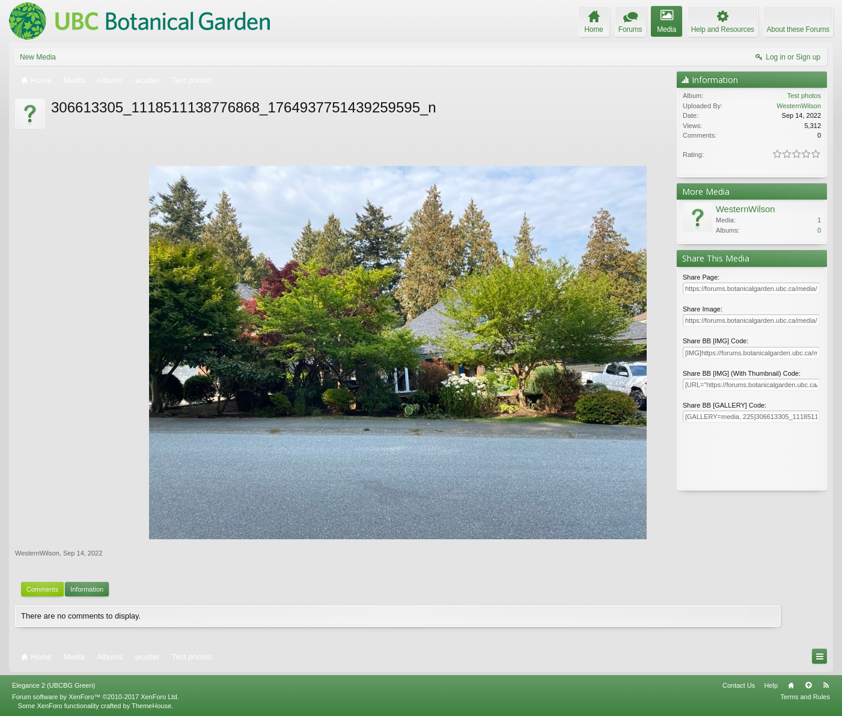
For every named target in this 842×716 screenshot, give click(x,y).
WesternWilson (37, 553)
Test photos (804, 95)
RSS (826, 685)
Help (771, 685)
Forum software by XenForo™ (95, 696)
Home (791, 685)
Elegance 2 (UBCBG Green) (53, 685)
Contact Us (738, 685)
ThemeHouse (151, 705)
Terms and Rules (805, 696)
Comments (42, 589)
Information (86, 589)
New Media (38, 57)
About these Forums (798, 29)
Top (808, 685)
